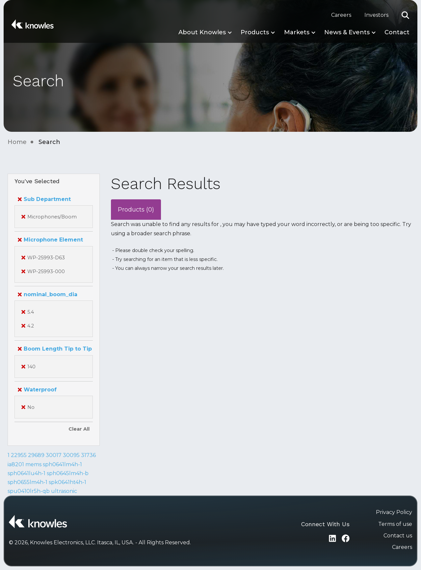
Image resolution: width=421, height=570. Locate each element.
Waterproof (37, 389)
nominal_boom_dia (47, 294)
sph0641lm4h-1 (62, 464)
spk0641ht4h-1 (67, 482)
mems (33, 464)
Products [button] (255, 32)
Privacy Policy (394, 512)
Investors (376, 15)
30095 (71, 455)
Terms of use (395, 524)
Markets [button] (296, 32)
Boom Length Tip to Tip (55, 349)
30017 (54, 455)
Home (17, 142)
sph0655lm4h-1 (27, 482)
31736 (88, 455)
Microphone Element (50, 240)
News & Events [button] (347, 32)
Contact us (397, 535)
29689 (36, 455)
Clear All (79, 429)
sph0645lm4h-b (68, 473)
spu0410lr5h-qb (29, 491)
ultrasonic (64, 491)
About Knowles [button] (202, 32)
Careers (341, 15)
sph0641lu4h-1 (26, 473)
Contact (396, 32)
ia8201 (16, 464)
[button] (405, 15)
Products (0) (136, 209)
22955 (19, 455)
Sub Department (44, 199)
